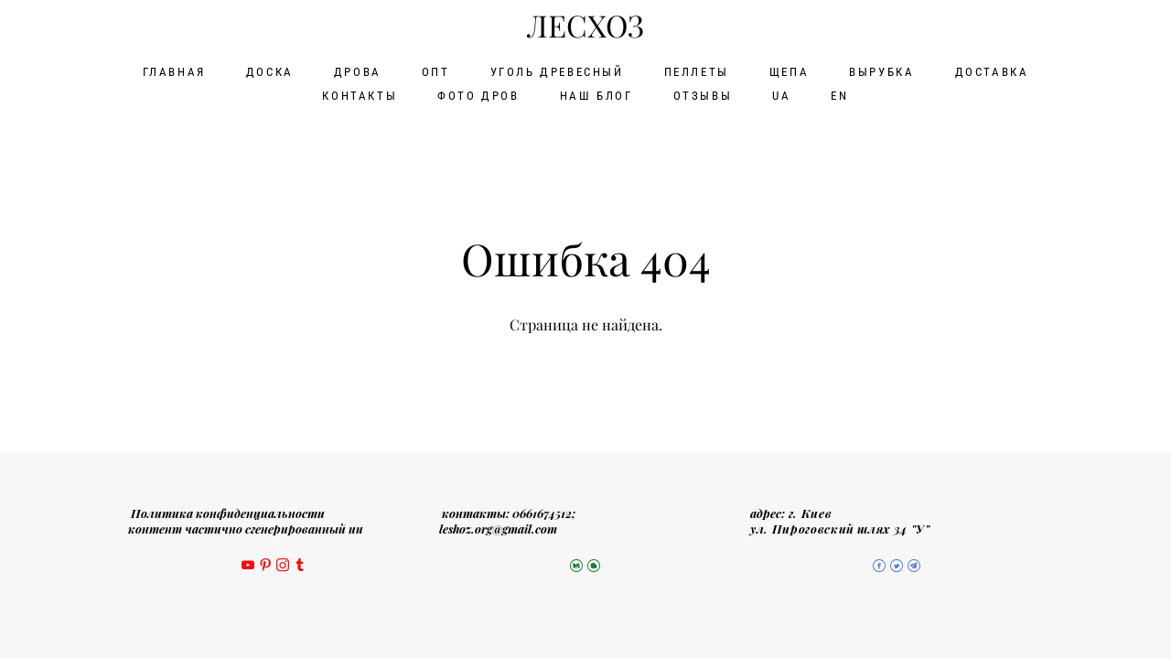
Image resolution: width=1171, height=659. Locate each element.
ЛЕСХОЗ (585, 24)
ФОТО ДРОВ (478, 93)
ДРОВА (357, 69)
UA (781, 93)
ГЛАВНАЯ (174, 69)
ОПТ (436, 69)
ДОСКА (270, 69)
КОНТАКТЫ (359, 93)
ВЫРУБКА (881, 69)
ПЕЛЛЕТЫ (696, 69)
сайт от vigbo (585, 616)
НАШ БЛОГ (596, 93)
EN (839, 93)
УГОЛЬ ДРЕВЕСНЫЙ (557, 69)
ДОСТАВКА (992, 69)
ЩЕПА (789, 69)
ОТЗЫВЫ (703, 93)
